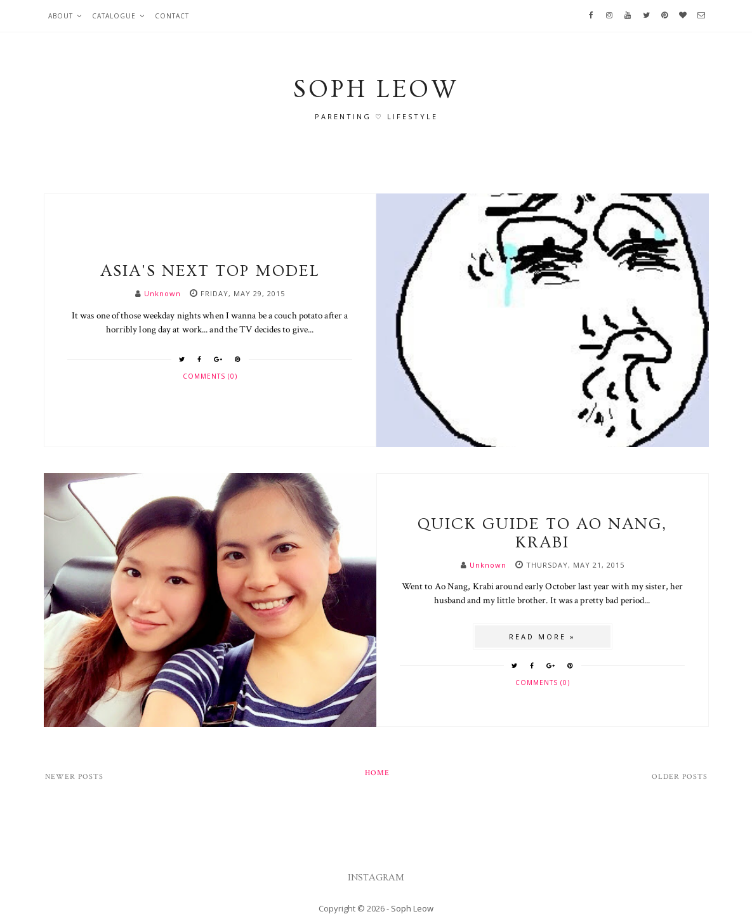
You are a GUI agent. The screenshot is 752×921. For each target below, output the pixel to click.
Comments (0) (210, 376)
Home (377, 773)
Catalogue (114, 15)
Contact (172, 15)
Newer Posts (74, 776)
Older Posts (680, 776)
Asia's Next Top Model (210, 271)
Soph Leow (412, 908)
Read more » (542, 636)
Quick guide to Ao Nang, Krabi (542, 533)
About (60, 15)
